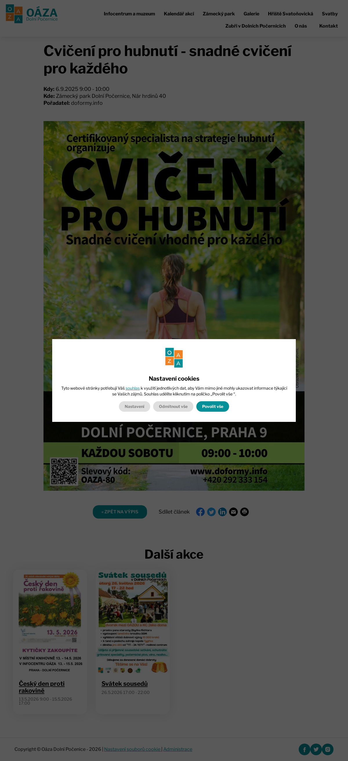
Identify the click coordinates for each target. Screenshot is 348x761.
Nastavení (134, 406)
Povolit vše (212, 406)
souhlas (133, 388)
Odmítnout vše (173, 406)
